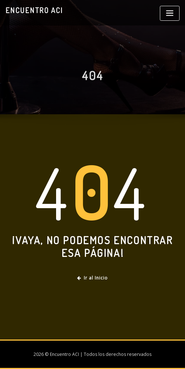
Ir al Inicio (92, 278)
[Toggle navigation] (170, 13)
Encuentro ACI (34, 10)
